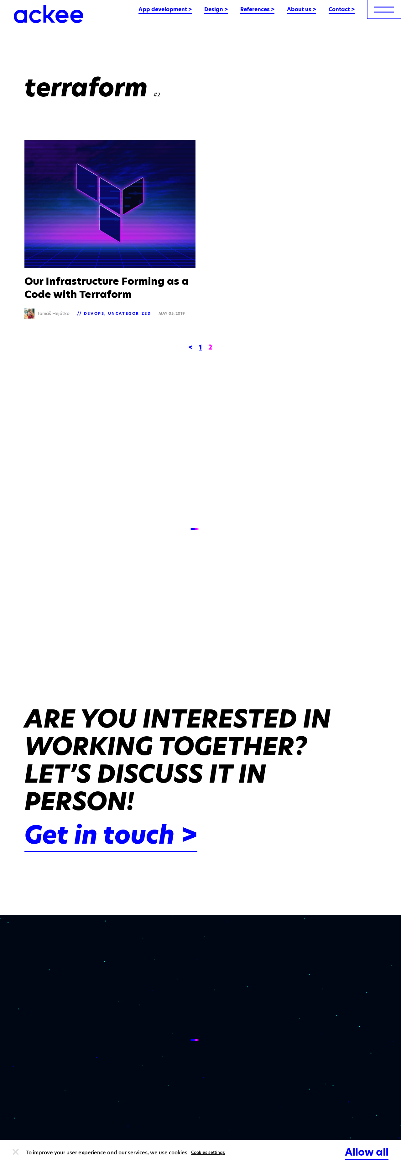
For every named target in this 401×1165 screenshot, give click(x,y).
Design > (216, 9)
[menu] (384, 9)
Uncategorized (129, 313)
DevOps (94, 313)
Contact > (342, 9)
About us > (301, 9)
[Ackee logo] (48, 14)
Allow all (366, 1152)
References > (257, 9)
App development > (165, 9)
